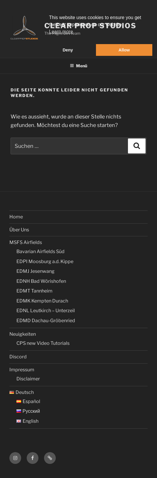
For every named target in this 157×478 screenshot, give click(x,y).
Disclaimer (28, 379)
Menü (78, 65)
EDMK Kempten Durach (42, 301)
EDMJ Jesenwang (35, 271)
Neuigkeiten (22, 334)
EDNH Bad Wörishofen (41, 281)
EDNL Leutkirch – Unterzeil (45, 310)
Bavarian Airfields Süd (40, 251)
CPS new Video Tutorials (43, 343)
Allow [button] (124, 50)
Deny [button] (68, 50)
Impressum (21, 369)
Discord (18, 357)
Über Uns (19, 230)
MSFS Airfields (25, 242)
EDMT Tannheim (34, 291)
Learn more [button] (61, 31)
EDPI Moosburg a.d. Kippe (44, 261)
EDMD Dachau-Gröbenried (45, 320)
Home (16, 217)
